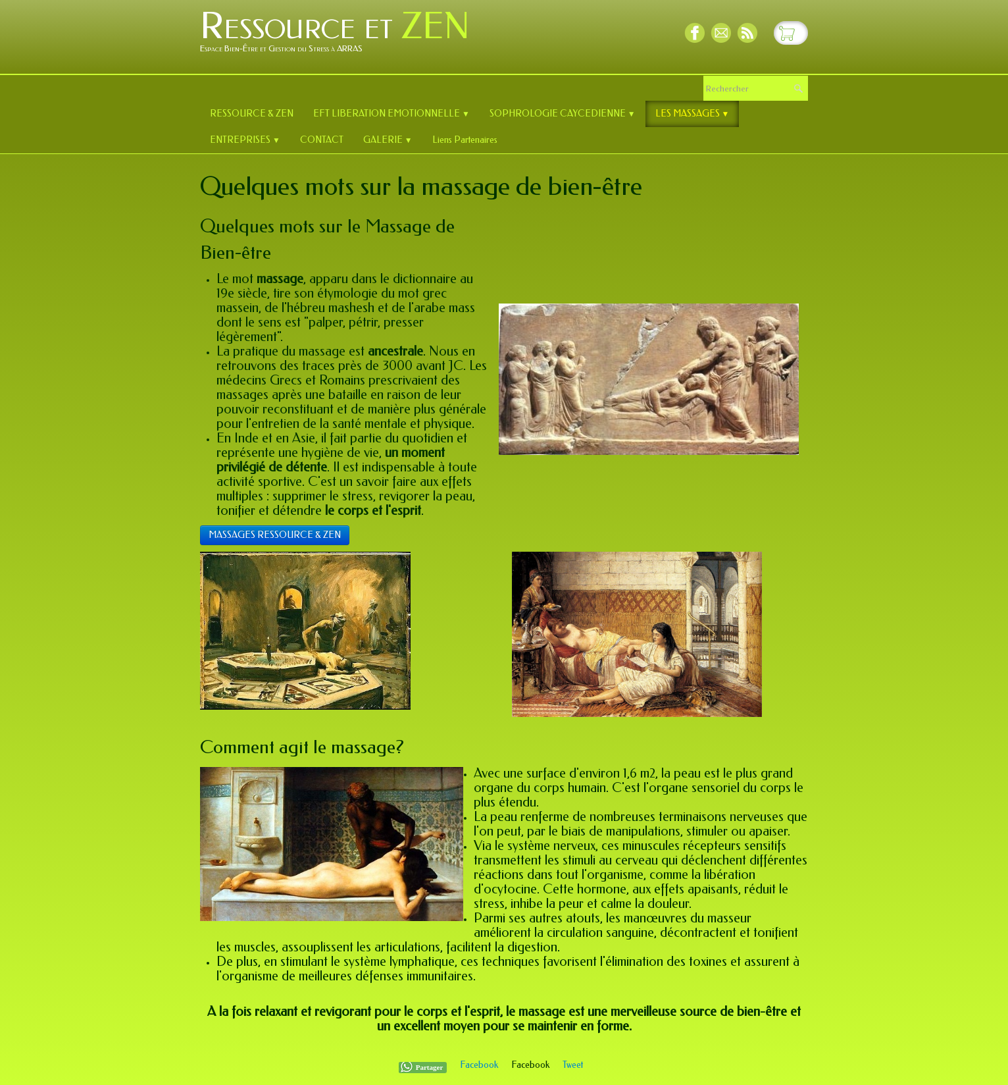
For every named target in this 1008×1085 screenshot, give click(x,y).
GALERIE (388, 140)
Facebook (479, 1065)
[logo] (340, 35)
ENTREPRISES (245, 140)
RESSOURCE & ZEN (251, 113)
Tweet (573, 1065)
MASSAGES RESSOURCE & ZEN (275, 535)
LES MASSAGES (692, 113)
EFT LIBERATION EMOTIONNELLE (391, 113)
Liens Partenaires (464, 140)
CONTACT (321, 140)
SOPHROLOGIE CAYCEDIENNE (563, 113)
